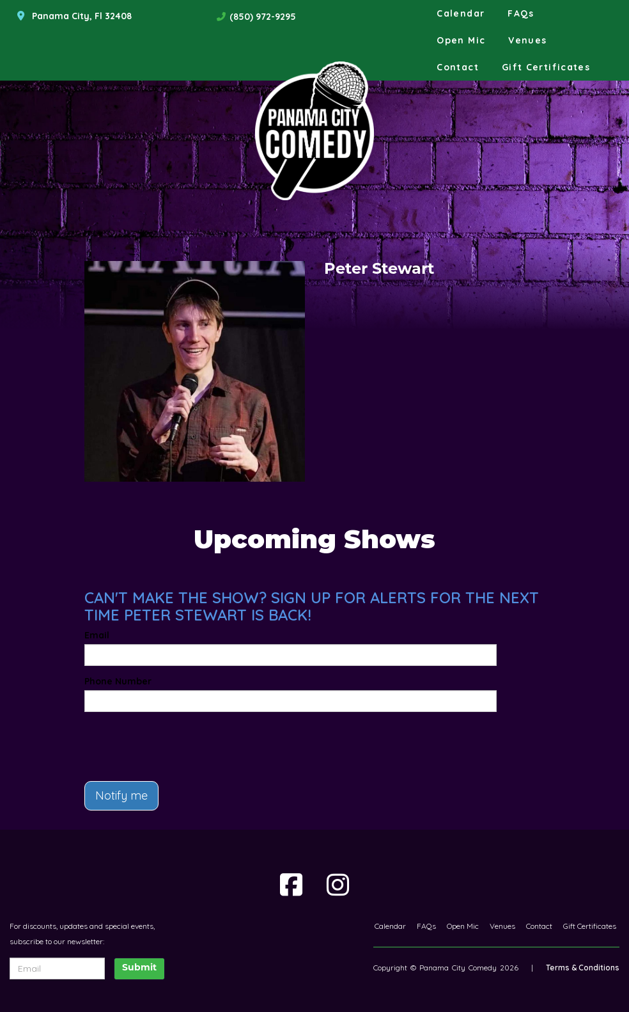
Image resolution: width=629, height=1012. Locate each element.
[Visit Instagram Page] (338, 885)
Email (96, 635)
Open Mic (461, 40)
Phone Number (117, 681)
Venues (527, 40)
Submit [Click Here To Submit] (139, 968)
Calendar (461, 13)
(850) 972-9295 (262, 16)
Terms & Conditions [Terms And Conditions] (582, 967)
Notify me (121, 795)
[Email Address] (57, 968)
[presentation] (159, 741)
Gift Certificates (546, 67)
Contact (458, 67)
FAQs (521, 13)
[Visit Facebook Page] (291, 885)
